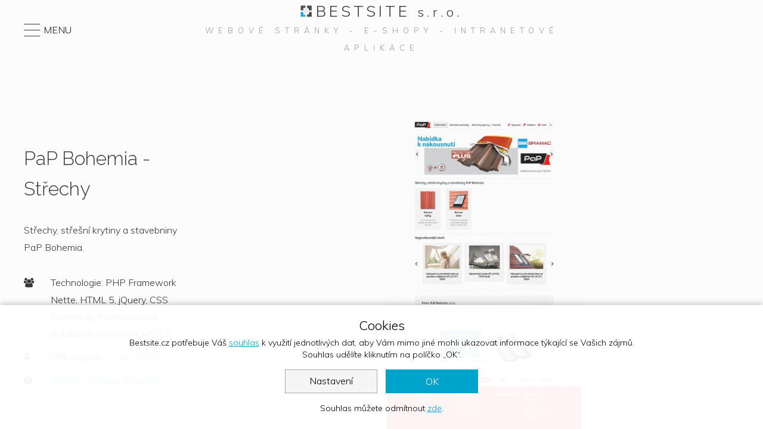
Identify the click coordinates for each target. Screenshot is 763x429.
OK (432, 381)
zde (434, 408)
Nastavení (331, 381)
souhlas (244, 342)
